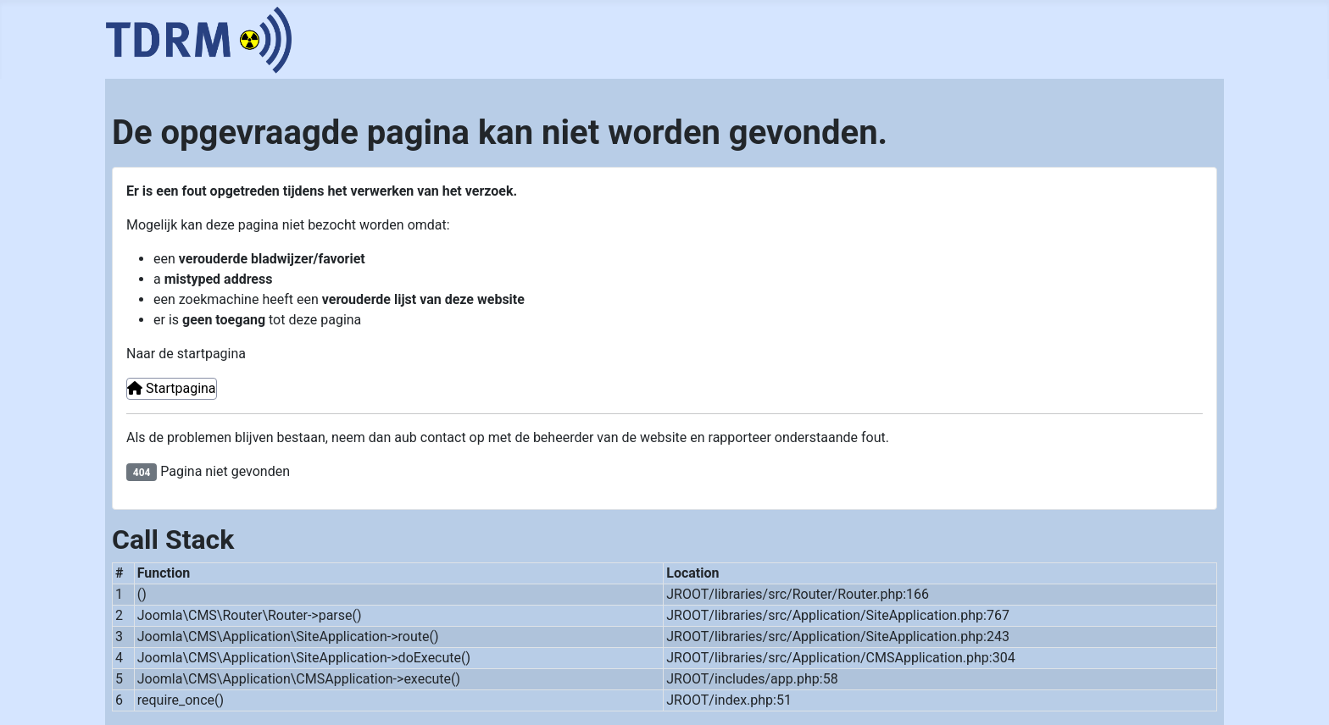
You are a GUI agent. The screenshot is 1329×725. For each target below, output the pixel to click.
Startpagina (171, 388)
